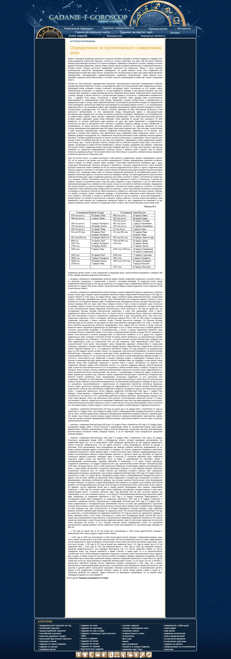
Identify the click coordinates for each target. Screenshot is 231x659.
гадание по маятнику (91, 628)
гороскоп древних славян (52, 636)
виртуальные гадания (92, 649)
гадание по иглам (90, 644)
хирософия (170, 628)
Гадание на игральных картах (92, 32)
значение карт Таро (132, 649)
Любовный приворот (78, 28)
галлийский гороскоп (50, 633)
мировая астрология (174, 633)
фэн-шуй (127, 639)
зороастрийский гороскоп (52, 631)
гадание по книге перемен (52, 644)
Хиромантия (114, 36)
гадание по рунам (48, 646)
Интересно (184, 28)
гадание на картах (173, 644)
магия (126, 641)
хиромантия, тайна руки (176, 625)
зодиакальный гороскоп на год (55, 625)
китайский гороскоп (49, 628)
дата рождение (130, 644)
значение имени (131, 631)
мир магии (169, 631)
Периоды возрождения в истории (93, 578)
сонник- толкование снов (135, 628)
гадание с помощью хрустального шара (98, 634)
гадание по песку (89, 641)
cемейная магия (47, 649)
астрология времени (174, 639)
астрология (128, 636)
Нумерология (158, 28)
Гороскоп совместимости (118, 28)
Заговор (175, 32)
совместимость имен (133, 633)
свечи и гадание (89, 638)
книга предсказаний (174, 636)
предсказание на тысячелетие (179, 646)
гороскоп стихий (47, 641)
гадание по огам (89, 625)
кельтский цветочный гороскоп (55, 639)
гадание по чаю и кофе (92, 631)
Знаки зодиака (78, 35)
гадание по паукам (90, 646)
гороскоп (169, 649)
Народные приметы (153, 35)
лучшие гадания (131, 625)
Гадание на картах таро (136, 32)
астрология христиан (175, 641)
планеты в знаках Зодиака (136, 646)
